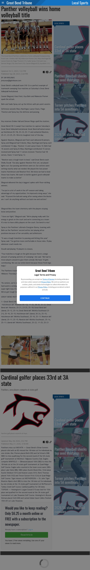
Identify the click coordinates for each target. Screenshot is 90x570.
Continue (44, 298)
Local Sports (80, 2)
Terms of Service (48, 279)
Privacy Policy (46, 282)
